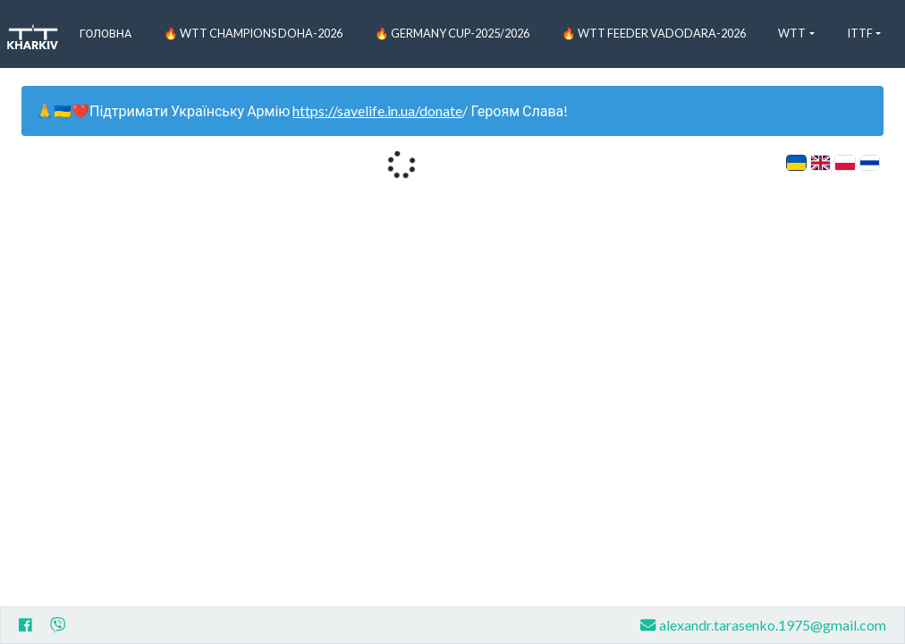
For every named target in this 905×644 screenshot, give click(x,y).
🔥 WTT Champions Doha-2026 (253, 33)
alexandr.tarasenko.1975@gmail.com (763, 624)
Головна (106, 33)
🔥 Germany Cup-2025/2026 (452, 33)
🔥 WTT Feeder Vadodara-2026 (654, 33)
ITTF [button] (860, 33)
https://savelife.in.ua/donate (377, 110)
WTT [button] (792, 33)
